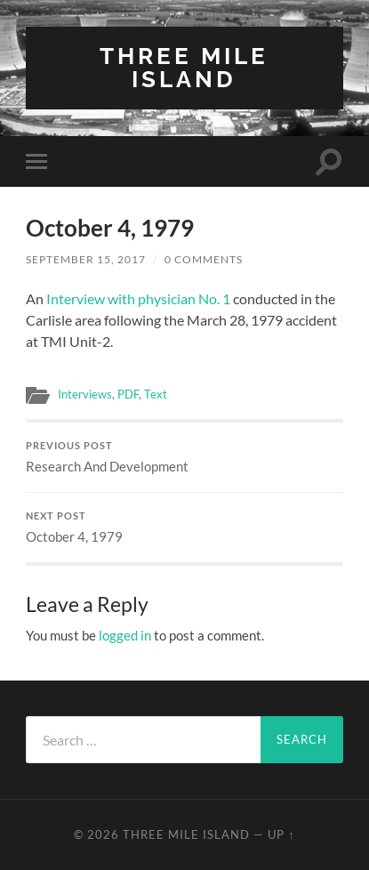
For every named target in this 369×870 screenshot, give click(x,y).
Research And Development (184, 457)
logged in (125, 635)
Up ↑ (281, 834)
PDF (128, 394)
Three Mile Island (184, 67)
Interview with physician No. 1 (138, 298)
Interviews (85, 394)
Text (155, 394)
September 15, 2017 (86, 259)
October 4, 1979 (184, 527)
